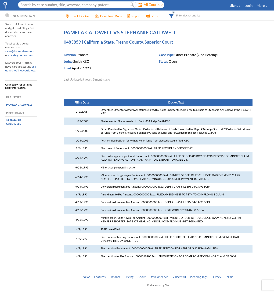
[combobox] (176, 15)
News (86, 277)
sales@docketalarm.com (19, 51)
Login (248, 6)
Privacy (216, 277)
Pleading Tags (198, 277)
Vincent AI (179, 277)
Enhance (115, 277)
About (142, 277)
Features (100, 277)
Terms (229, 277)
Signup (235, 6)
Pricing (129, 277)
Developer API (159, 277)
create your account (21, 55)
